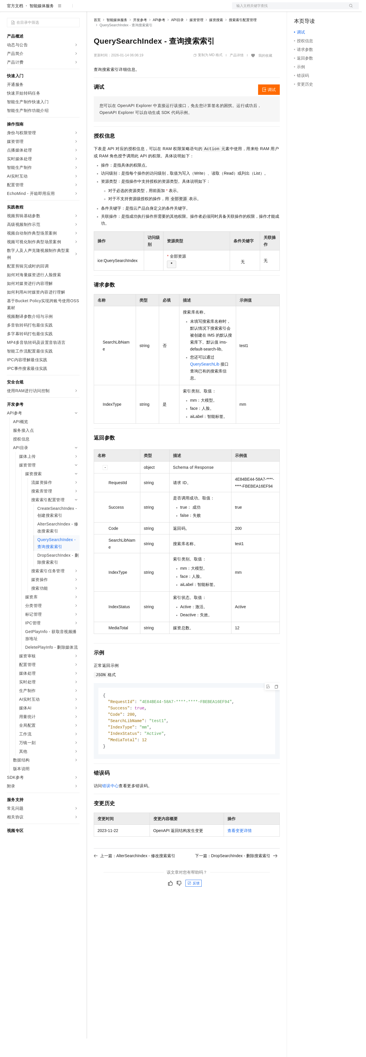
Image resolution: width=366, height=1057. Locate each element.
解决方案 (93, 9)
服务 (171, 9)
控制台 (314, 9)
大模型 (59, 9)
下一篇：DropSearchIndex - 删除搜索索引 (236, 877)
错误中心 (110, 807)
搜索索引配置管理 (243, 38)
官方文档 (15, 24)
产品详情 (237, 74)
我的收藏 (265, 74)
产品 (75, 9)
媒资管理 (196, 38)
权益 (111, 9)
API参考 (159, 38)
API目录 (177, 38)
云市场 (141, 9)
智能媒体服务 (42, 24)
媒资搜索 (216, 38)
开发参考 (140, 38)
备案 (300, 9)
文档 (288, 9)
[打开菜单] (9, 9)
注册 (328, 9)
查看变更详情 (239, 851)
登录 (349, 9)
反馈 (193, 904)
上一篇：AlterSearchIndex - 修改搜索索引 (134, 877)
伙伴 (157, 9)
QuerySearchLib (204, 382)
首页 (97, 38)
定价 (125, 9)
